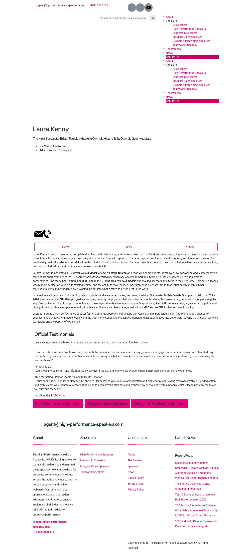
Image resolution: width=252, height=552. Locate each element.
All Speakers (180, 25)
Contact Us (172, 57)
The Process (173, 49)
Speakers (171, 21)
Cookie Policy (136, 477)
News (169, 53)
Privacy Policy (136, 489)
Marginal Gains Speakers (187, 37)
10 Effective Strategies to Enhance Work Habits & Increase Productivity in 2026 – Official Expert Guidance (196, 510)
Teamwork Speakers (185, 45)
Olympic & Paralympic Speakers (191, 41)
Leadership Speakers (185, 33)
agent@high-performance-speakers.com (61, 5)
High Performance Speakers (189, 29)
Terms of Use (135, 483)
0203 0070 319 (99, 5)
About (169, 17)
